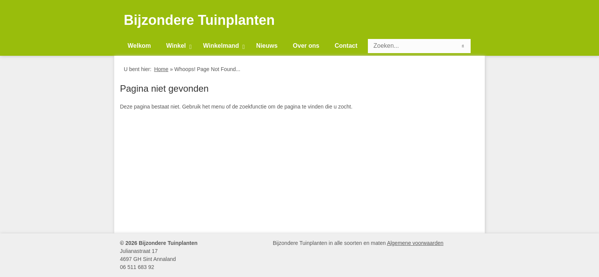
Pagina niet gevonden (164, 88)
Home (161, 69)
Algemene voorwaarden (415, 243)
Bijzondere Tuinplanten (199, 20)
